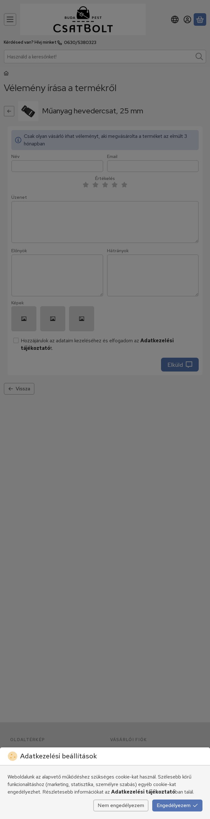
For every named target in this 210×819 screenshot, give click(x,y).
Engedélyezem (177, 805)
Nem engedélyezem (121, 805)
